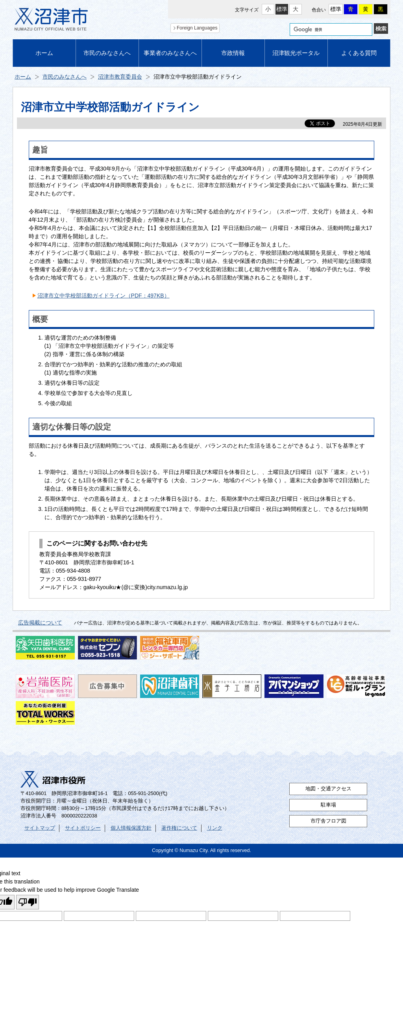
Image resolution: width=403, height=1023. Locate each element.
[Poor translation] (27, 902)
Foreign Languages (197, 28)
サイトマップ (39, 828)
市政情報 (233, 53)
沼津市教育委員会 (120, 76)
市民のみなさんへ (107, 53)
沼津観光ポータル (296, 53)
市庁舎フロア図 (328, 821)
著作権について (179, 828)
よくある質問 (359, 53)
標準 (281, 9)
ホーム (44, 53)
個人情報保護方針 (131, 828)
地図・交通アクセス (328, 789)
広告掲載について (40, 622)
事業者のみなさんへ (170, 53)
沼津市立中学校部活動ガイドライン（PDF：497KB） (103, 295)
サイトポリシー (83, 828)
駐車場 (328, 805)
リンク (214, 828)
